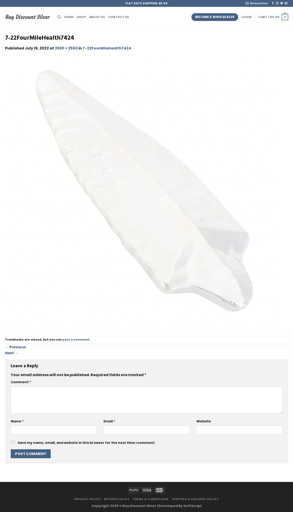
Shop (81, 17)
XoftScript (192, 506)
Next (11, 353)
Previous (15, 347)
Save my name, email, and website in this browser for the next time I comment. (87, 442)
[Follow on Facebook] (272, 3)
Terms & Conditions (150, 499)
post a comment (76, 339)
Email (109, 421)
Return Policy (116, 499)
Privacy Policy (87, 499)
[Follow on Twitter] (281, 3)
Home (69, 17)
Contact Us (118, 17)
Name (17, 421)
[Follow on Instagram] (277, 3)
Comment (21, 382)
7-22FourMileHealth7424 (107, 48)
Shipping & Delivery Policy (195, 499)
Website (203, 421)
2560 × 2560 (66, 48)
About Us (97, 17)
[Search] (59, 17)
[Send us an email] (286, 3)
